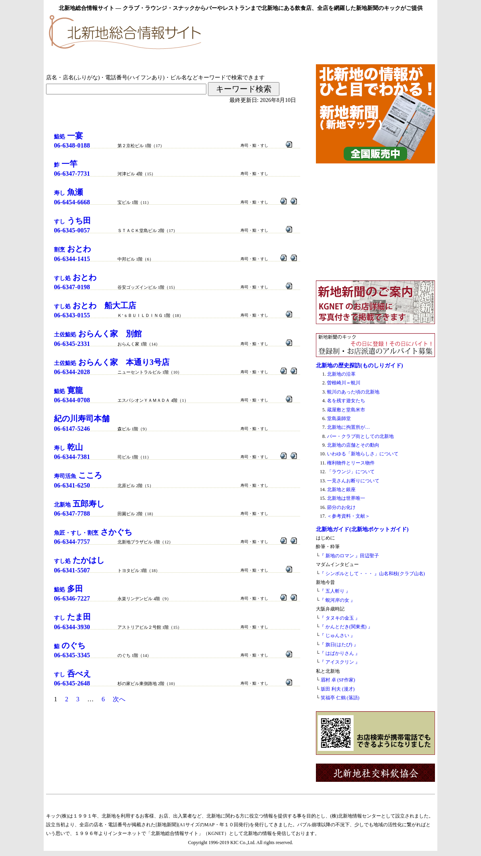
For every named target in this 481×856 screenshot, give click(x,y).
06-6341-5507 (72, 570)
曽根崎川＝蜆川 (343, 383)
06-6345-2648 (72, 683)
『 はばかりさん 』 (339, 653)
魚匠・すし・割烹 (93, 533)
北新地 (79, 505)
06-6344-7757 (72, 541)
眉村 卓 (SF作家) (338, 680)
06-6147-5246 (72, 428)
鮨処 (68, 137)
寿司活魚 (78, 476)
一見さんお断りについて (353, 481)
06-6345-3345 (72, 655)
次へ (119, 699)
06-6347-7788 (72, 513)
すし (72, 222)
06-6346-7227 (72, 598)
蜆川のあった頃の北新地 (353, 392)
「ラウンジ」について (351, 471)
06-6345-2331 (72, 343)
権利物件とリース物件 (351, 463)
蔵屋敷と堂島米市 (346, 410)
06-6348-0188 (72, 145)
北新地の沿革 (341, 374)
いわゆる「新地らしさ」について (362, 454)
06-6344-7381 (72, 456)
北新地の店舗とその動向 (353, 445)
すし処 (75, 278)
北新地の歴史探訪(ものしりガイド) (359, 365)
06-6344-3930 (72, 627)
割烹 (72, 250)
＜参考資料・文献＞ (348, 516)
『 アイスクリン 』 (339, 662)
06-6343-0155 (72, 315)
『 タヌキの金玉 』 (339, 618)
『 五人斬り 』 (334, 591)
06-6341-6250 (72, 485)
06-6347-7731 (72, 173)
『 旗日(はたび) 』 (338, 644)
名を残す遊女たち (346, 400)
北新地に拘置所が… (348, 427)
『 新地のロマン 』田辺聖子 (349, 556)
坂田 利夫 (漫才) (338, 689)
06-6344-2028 (72, 372)
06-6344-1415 (72, 258)
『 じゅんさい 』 (337, 635)
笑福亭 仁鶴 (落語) (340, 698)
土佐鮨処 (98, 335)
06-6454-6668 (72, 202)
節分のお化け (341, 507)
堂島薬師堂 (339, 418)
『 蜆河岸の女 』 (337, 600)
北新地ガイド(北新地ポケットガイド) (362, 529)
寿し (68, 193)
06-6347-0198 (72, 287)
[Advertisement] (342, 36)
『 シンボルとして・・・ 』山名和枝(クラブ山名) (372, 573)
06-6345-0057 (72, 230)
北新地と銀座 (341, 489)
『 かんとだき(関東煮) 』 (346, 627)
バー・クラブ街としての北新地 (360, 436)
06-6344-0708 (72, 400)
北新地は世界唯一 (346, 498)
